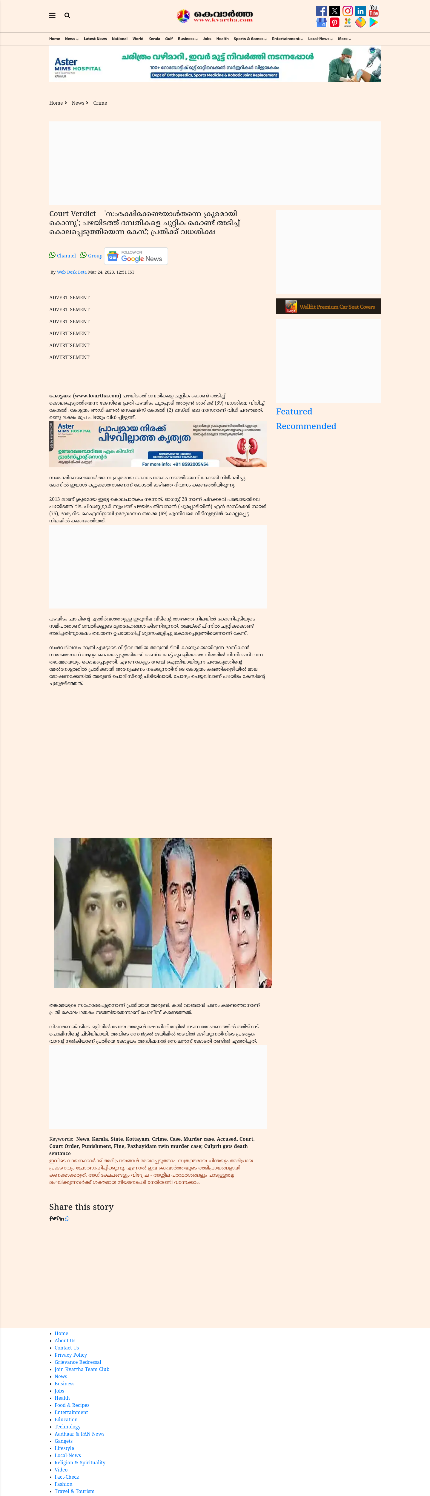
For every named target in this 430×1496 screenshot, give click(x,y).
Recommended (306, 427)
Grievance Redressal (78, 1363)
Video (61, 1470)
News (70, 39)
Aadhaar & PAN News (80, 1434)
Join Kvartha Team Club (82, 1370)
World (138, 39)
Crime (100, 103)
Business (186, 39)
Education (66, 1420)
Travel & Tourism (75, 1492)
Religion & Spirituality (80, 1463)
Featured (294, 412)
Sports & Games (249, 39)
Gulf (169, 39)
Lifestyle (64, 1449)
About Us (65, 1341)
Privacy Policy (71, 1355)
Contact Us (67, 1348)
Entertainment (286, 39)
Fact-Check (67, 1477)
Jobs (207, 39)
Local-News (318, 39)
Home (54, 39)
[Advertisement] (215, 163)
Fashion (64, 1485)
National (120, 39)
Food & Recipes (72, 1406)
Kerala (154, 39)
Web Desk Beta (72, 272)
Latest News (95, 39)
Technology (68, 1427)
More (343, 39)
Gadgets (64, 1442)
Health (222, 39)
